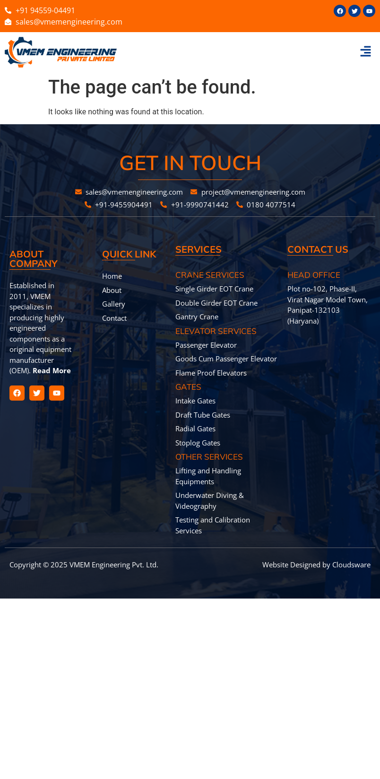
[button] (365, 52)
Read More (51, 370)
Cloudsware (351, 564)
